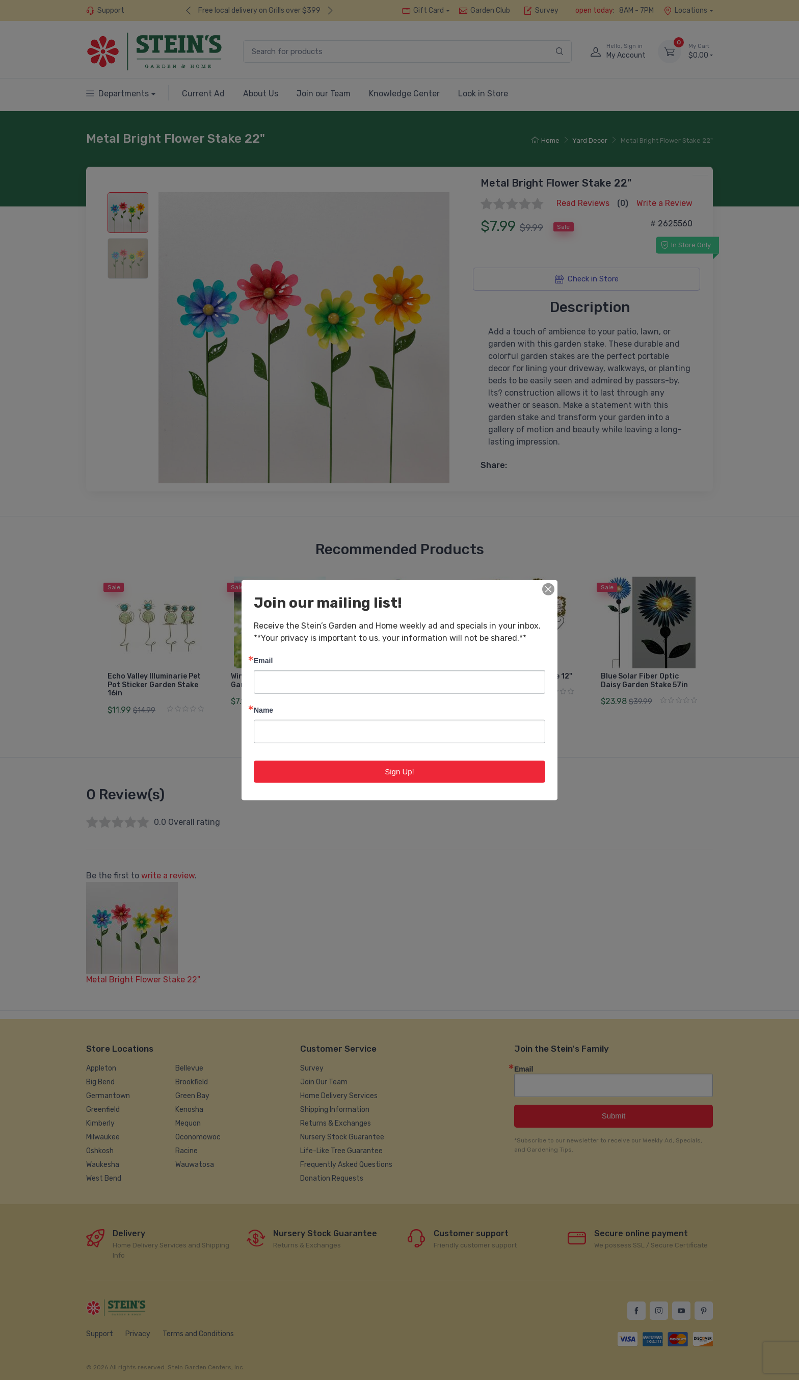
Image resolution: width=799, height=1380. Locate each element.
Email (263, 660)
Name (263, 709)
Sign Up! (399, 771)
